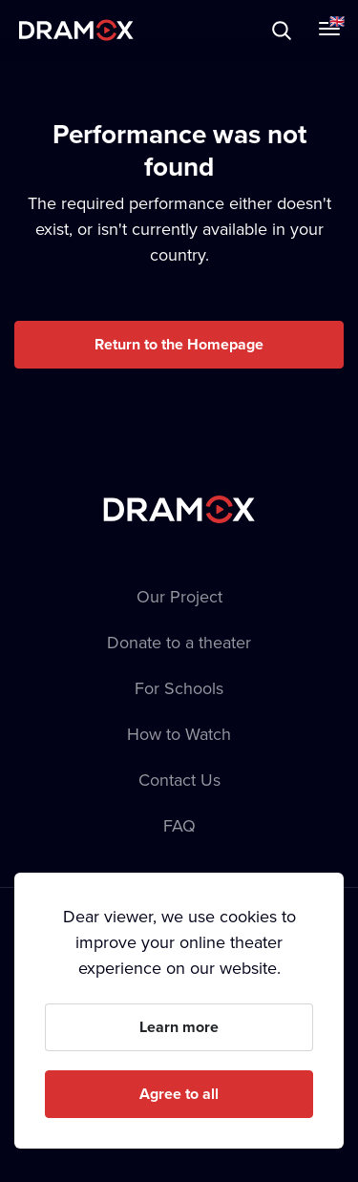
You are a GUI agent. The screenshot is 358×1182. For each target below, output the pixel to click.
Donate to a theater (179, 642)
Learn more (179, 1027)
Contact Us (179, 780)
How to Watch (179, 734)
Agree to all (179, 1094)
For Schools (179, 688)
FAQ (179, 825)
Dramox (76, 30)
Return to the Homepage (179, 344)
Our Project (179, 596)
